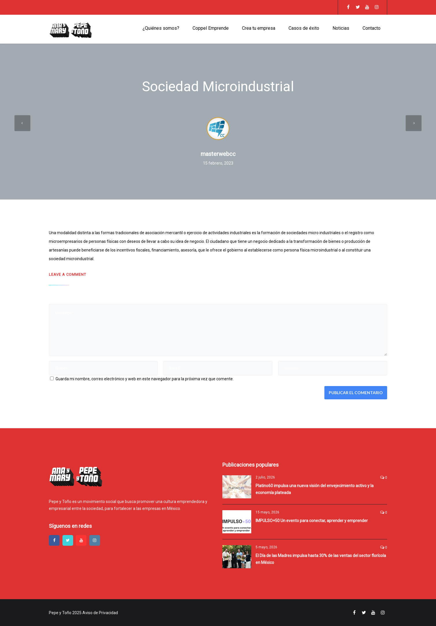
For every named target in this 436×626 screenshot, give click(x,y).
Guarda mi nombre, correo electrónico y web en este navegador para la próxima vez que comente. (145, 379)
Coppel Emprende (211, 28)
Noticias (340, 28)
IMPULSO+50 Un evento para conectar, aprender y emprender (312, 520)
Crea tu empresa (258, 28)
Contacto (371, 28)
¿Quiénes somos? (161, 28)
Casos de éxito (304, 28)
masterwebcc (218, 153)
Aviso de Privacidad (100, 612)
